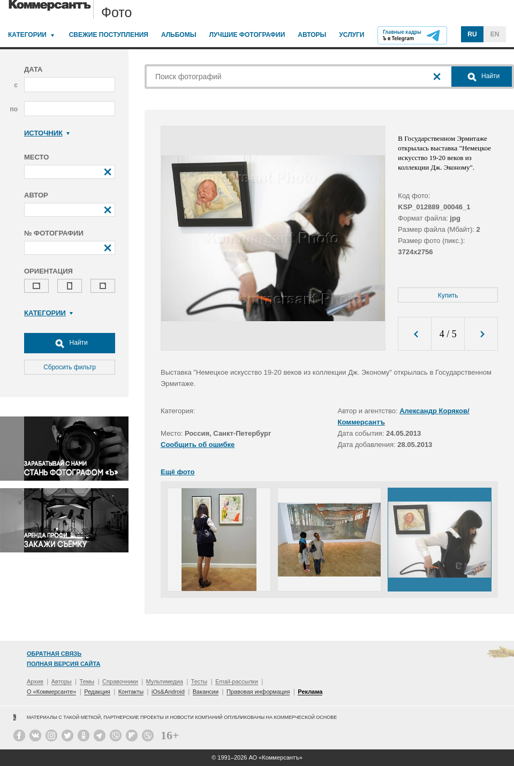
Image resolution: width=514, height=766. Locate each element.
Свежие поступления (108, 35)
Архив (35, 681)
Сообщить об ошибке (198, 445)
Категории (27, 35)
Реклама (310, 691)
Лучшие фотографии (247, 35)
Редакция (97, 691)
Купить (448, 295)
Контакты (131, 691)
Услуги (351, 35)
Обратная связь (54, 653)
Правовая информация (258, 691)
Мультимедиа (164, 681)
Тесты (199, 681)
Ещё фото (177, 472)
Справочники (120, 681)
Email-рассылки (236, 681)
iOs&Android (168, 691)
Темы (87, 681)
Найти (69, 343)
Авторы (312, 35)
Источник (47, 133)
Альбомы (178, 35)
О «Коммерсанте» (51, 691)
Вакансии (206, 691)
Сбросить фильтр (69, 367)
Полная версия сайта (63, 664)
